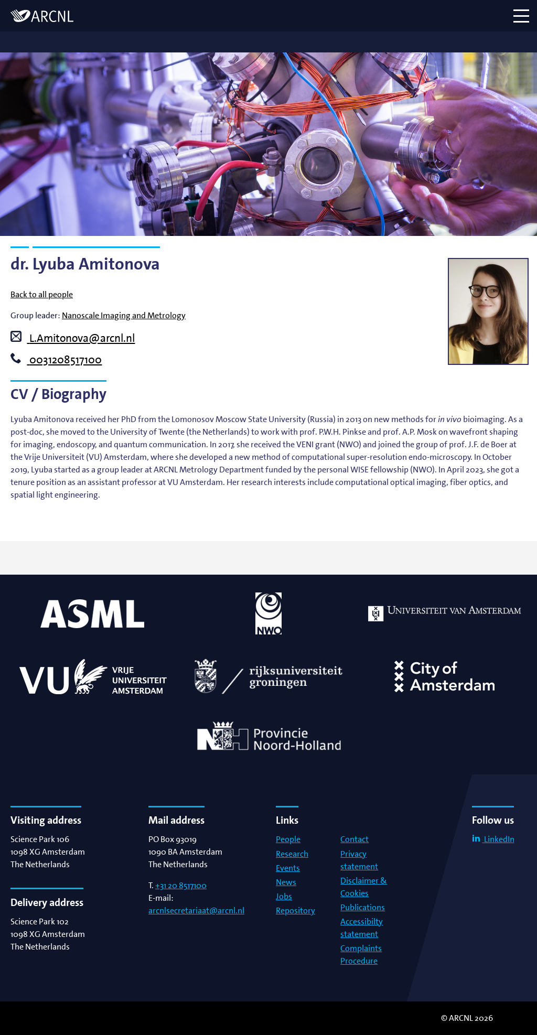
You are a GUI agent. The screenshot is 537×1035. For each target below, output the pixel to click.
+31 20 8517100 (181, 885)
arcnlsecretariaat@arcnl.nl (196, 910)
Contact (354, 839)
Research (292, 853)
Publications (362, 907)
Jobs (284, 896)
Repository (295, 910)
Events (288, 868)
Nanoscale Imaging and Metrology (124, 315)
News (286, 882)
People (288, 839)
